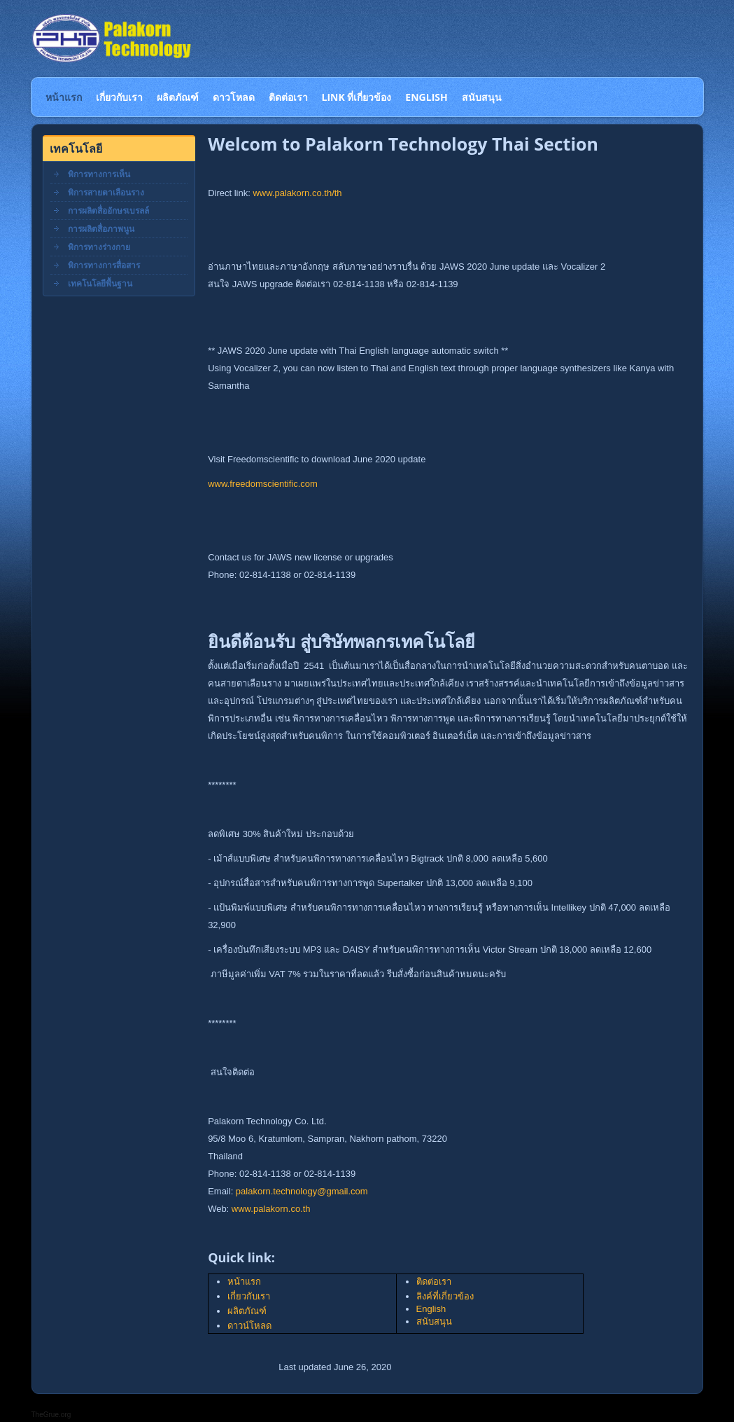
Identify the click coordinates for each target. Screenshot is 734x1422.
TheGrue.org (51, 1414)
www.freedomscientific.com (263, 483)
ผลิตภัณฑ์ (247, 1311)
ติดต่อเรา (433, 1281)
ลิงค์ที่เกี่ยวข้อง (445, 1296)
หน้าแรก (244, 1281)
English (431, 1309)
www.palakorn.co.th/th (297, 193)
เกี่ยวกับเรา (248, 1296)
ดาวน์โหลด (249, 1325)
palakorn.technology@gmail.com (302, 1191)
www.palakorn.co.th (271, 1208)
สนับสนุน (434, 1321)
